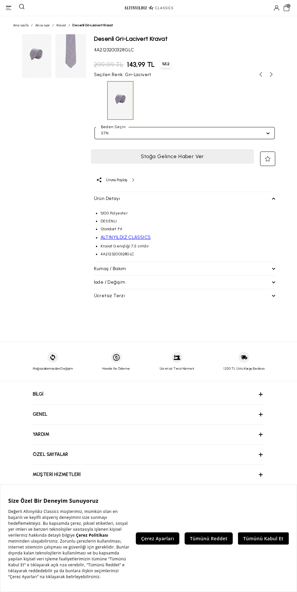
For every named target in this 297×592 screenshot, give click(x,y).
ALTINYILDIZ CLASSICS (126, 237)
